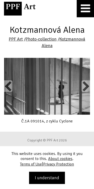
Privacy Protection (58, 164)
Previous (8, 86)
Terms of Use (31, 164)
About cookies (60, 158)
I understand (47, 177)
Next (85, 86)
